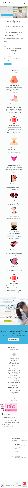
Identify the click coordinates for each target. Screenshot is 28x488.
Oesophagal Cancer (14, 125)
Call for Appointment (13, 339)
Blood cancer (14, 266)
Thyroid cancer (14, 147)
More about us (7, 64)
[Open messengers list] (24, 483)
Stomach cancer (14, 103)
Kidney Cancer (14, 200)
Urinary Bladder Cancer (14, 165)
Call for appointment (7, 14)
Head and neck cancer (14, 216)
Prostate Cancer (14, 283)
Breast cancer (14, 184)
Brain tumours (14, 250)
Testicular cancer (14, 85)
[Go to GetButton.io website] (24, 486)
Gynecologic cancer (14, 231)
